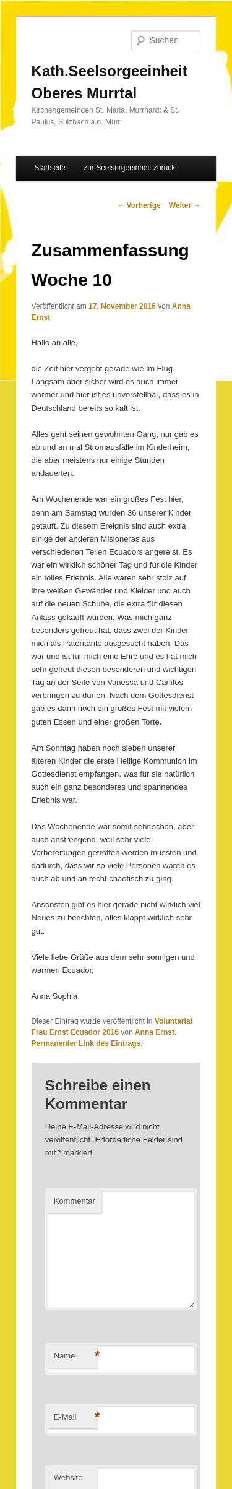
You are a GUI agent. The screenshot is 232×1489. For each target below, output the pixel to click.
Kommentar (74, 1201)
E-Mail (75, 1417)
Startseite (50, 167)
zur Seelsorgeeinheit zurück (129, 167)
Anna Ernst (154, 1032)
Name (75, 1356)
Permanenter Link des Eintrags (86, 1043)
